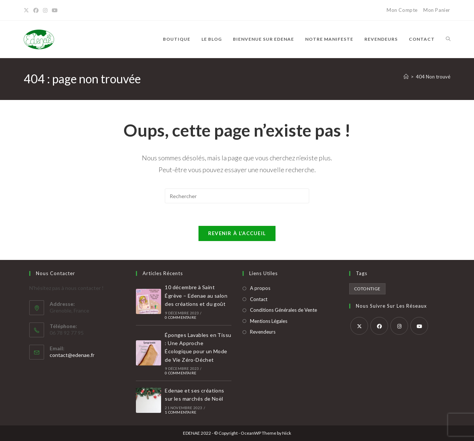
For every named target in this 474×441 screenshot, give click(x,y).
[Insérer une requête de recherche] (237, 195)
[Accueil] (406, 77)
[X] (27, 10)
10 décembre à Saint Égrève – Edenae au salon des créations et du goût (196, 295)
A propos (260, 288)
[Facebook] (36, 10)
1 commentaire (180, 412)
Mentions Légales (268, 321)
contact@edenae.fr (72, 355)
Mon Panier (436, 10)
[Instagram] (45, 10)
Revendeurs (263, 332)
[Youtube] (419, 326)
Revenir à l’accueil (237, 233)
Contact (258, 299)
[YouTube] (55, 10)
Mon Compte (402, 10)
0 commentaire (180, 317)
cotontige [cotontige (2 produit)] (367, 288)
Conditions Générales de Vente (283, 310)
